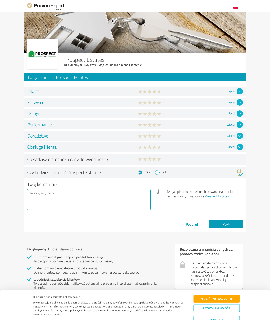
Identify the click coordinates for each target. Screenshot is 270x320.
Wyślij (226, 224)
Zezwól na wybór (216, 296)
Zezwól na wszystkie (216, 287)
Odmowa (216, 308)
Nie (164, 172)
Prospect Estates (217, 196)
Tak (147, 172)
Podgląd (192, 224)
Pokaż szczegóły (161, 313)
